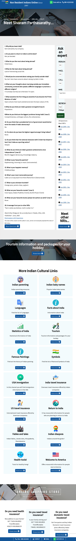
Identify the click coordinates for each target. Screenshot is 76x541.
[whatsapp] (55, 2)
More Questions (12, 226)
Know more (65, 226)
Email (46, 539)
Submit (61, 115)
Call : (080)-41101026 (22, 539)
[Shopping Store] (38, 492)
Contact (36, 539)
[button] (58, 539)
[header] (3, 1)
